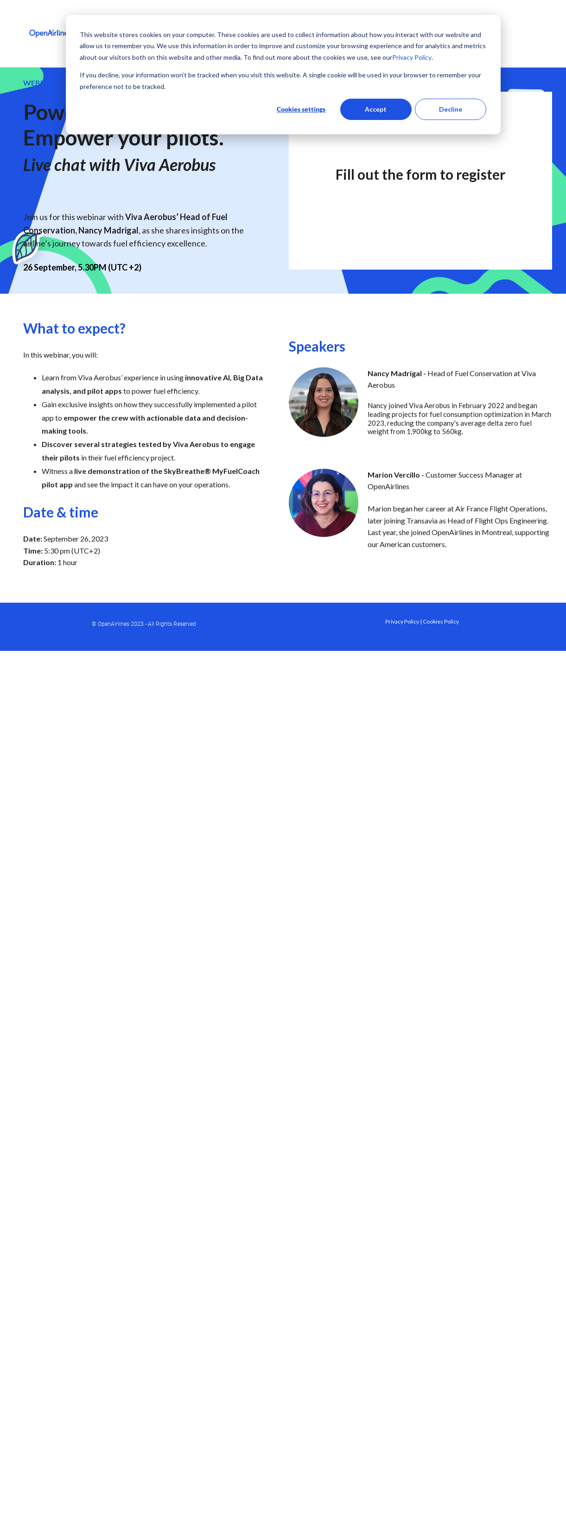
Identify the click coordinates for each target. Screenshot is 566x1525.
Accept (376, 109)
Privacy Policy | (404, 621)
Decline (450, 109)
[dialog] (283, 74)
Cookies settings (301, 109)
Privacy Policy (412, 57)
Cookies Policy (441, 621)
